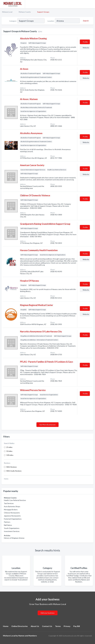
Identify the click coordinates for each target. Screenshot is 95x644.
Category (12, 21)
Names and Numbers (27, 635)
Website (86, 48)
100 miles (9, 455)
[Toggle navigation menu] (92, 4)
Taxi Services (9, 503)
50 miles (9, 451)
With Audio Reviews (14, 471)
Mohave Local (7, 12)
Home (5, 626)
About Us (35, 626)
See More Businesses (47, 425)
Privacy (67, 626)
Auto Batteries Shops (12, 506)
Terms (58, 626)
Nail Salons (8, 525)
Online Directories (19, 626)
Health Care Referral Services (15, 500)
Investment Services (11, 531)
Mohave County (25, 12)
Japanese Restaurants (12, 516)
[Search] (85, 20)
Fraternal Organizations (13, 519)
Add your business (47, 613)
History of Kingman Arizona (14, 538)
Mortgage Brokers (11, 510)
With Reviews (11, 467)
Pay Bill (76, 626)
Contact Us (47, 626)
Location (51, 21)
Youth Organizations (11, 528)
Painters (7, 522)
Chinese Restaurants (12, 513)
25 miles (9, 447)
